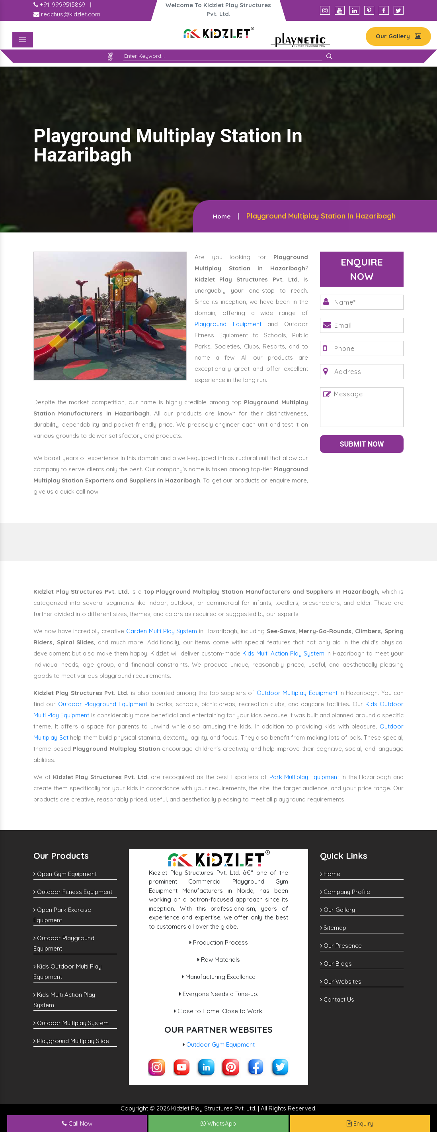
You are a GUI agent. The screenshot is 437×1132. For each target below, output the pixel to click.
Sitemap (333, 927)
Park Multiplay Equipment (304, 777)
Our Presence (341, 945)
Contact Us (337, 999)
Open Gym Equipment (65, 874)
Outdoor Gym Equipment (220, 1044)
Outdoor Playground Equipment (102, 704)
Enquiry (360, 1123)
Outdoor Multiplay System (71, 1023)
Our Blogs (336, 963)
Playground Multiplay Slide (71, 1041)
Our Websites (340, 981)
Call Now (77, 1123)
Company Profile (345, 892)
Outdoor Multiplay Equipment (297, 693)
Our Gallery (398, 36)
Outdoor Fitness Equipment (72, 892)
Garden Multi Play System (161, 631)
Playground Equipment (228, 324)
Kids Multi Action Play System (283, 653)
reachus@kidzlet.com (66, 14)
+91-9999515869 (59, 4)
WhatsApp (218, 1123)
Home (221, 216)
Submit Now (361, 444)
